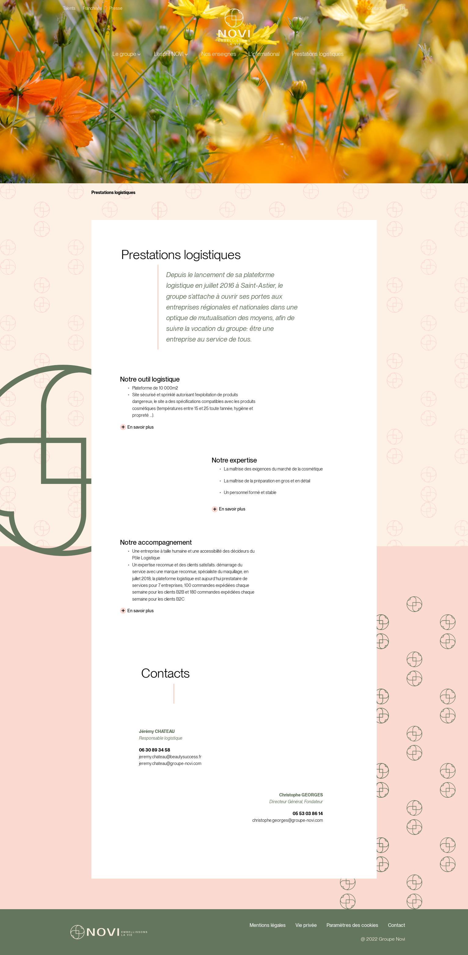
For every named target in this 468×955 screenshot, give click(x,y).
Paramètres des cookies (352, 925)
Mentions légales (268, 925)
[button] (127, 54)
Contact (396, 925)
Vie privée (306, 925)
